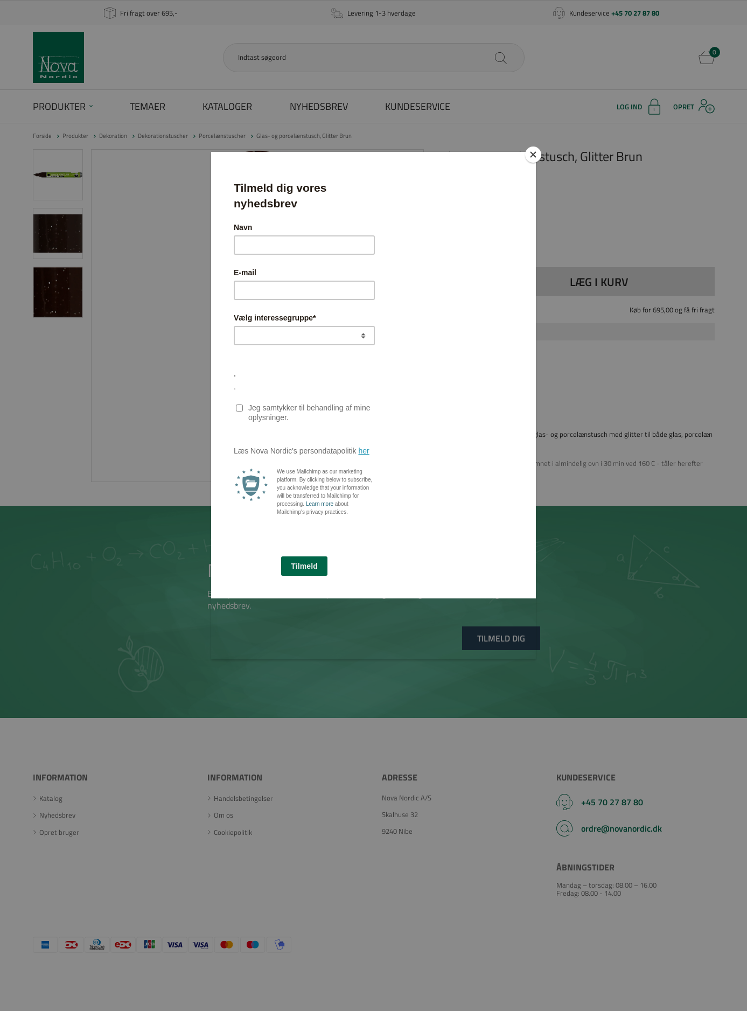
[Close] (533, 155)
